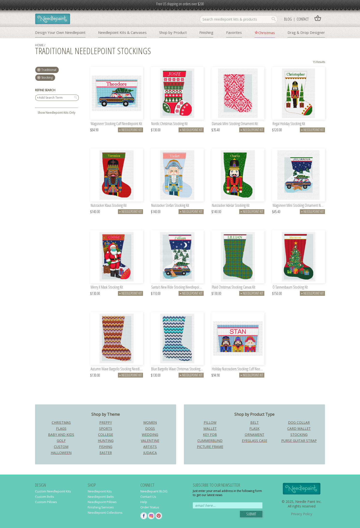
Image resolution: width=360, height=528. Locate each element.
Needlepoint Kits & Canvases (122, 32)
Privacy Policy (301, 514)
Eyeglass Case (254, 440)
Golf (61, 440)
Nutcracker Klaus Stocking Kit (109, 205)
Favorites (234, 32)
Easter (106, 452)
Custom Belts (44, 496)
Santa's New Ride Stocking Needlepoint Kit (177, 287)
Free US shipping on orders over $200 (180, 4)
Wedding (150, 434)
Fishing (105, 446)
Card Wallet (299, 428)
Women (150, 422)
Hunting (106, 440)
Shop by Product (173, 32)
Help (143, 502)
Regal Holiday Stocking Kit (289, 124)
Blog (288, 19)
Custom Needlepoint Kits (53, 491)
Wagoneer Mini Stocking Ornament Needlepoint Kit (299, 205)
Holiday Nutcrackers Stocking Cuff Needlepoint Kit (238, 369)
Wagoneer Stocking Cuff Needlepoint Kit (116, 124)
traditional (48, 70)
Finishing (206, 32)
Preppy (105, 422)
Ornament (254, 434)
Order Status (149, 507)
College (105, 434)
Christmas (266, 32)
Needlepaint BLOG (153, 491)
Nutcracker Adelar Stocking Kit (231, 205)
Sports (105, 428)
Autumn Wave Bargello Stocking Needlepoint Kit (117, 369)
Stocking (47, 77)
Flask (254, 428)
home (39, 45)
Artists (150, 446)
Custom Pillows (46, 502)
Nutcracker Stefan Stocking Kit (170, 205)
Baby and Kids (61, 434)
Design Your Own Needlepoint (60, 32)
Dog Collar (299, 422)
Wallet (210, 428)
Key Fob (210, 434)
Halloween (61, 452)
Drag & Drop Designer (306, 32)
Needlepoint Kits (100, 491)
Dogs (150, 428)
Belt (254, 422)
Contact (303, 19)
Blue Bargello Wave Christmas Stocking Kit (177, 369)
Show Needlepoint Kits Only (56, 113)
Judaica (150, 452)
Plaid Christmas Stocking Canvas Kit (233, 287)
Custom (61, 446)
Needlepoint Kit (130, 129)
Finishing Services (101, 507)
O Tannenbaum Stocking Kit (290, 287)
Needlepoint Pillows (102, 502)
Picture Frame (210, 446)
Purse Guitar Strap (299, 440)
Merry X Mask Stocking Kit (107, 287)
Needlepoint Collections (105, 512)
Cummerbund (210, 440)
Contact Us (148, 496)
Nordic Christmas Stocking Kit (169, 124)
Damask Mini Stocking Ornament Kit (235, 124)
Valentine (150, 440)
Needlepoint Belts (101, 496)
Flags (61, 428)
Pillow (210, 422)
